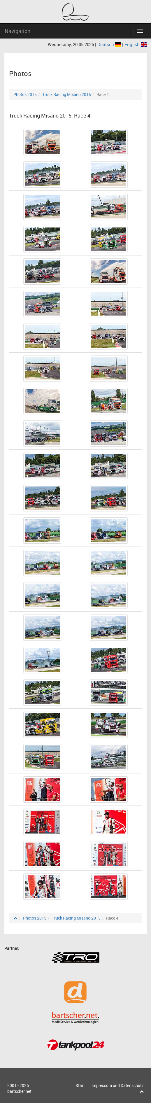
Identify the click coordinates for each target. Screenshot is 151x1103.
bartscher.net (19, 1091)
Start (80, 1085)
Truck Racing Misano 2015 (66, 94)
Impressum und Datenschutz (118, 1085)
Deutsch (109, 44)
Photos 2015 (25, 94)
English (135, 44)
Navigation (17, 30)
